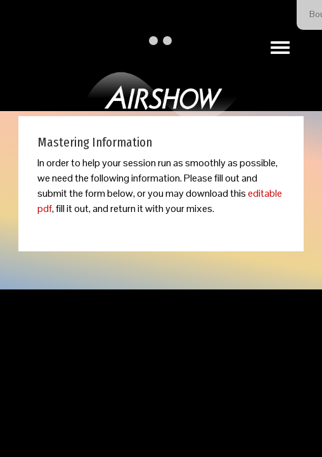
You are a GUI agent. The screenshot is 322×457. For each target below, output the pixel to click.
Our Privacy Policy (214, 360)
